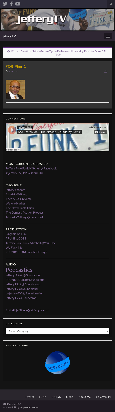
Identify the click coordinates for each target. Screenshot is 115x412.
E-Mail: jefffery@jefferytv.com (27, 310)
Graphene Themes (29, 407)
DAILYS (56, 396)
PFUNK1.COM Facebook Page (26, 252)
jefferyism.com (15, 189)
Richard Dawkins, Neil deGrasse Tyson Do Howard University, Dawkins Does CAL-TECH (59, 53)
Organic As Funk (16, 234)
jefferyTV (9, 36)
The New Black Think (20, 208)
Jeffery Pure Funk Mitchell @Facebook (31, 168)
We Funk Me (14, 247)
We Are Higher (15, 203)
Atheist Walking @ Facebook (25, 217)
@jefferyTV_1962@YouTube (25, 173)
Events (30, 396)
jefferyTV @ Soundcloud (22, 288)
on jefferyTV (103, 396)
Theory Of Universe (19, 199)
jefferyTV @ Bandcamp (21, 298)
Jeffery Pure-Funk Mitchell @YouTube (31, 243)
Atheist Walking (16, 194)
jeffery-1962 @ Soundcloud (23, 275)
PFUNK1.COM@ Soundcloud (25, 279)
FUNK (42, 396)
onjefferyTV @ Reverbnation (24, 293)
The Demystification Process (25, 212)
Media (69, 396)
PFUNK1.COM (16, 238)
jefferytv (13, 71)
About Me (85, 396)
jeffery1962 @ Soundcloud (23, 284)
